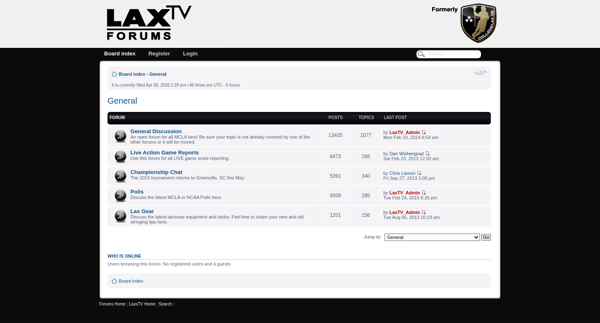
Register (159, 53)
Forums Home (112, 304)
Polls (137, 192)
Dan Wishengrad (407, 153)
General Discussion (156, 131)
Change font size (481, 72)
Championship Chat (156, 172)
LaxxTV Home (142, 304)
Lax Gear (142, 211)
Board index (119, 53)
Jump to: (372, 236)
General (157, 74)
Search (165, 304)
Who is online (124, 255)
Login (190, 53)
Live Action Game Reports (164, 152)
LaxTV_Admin (405, 132)
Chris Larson (402, 173)
